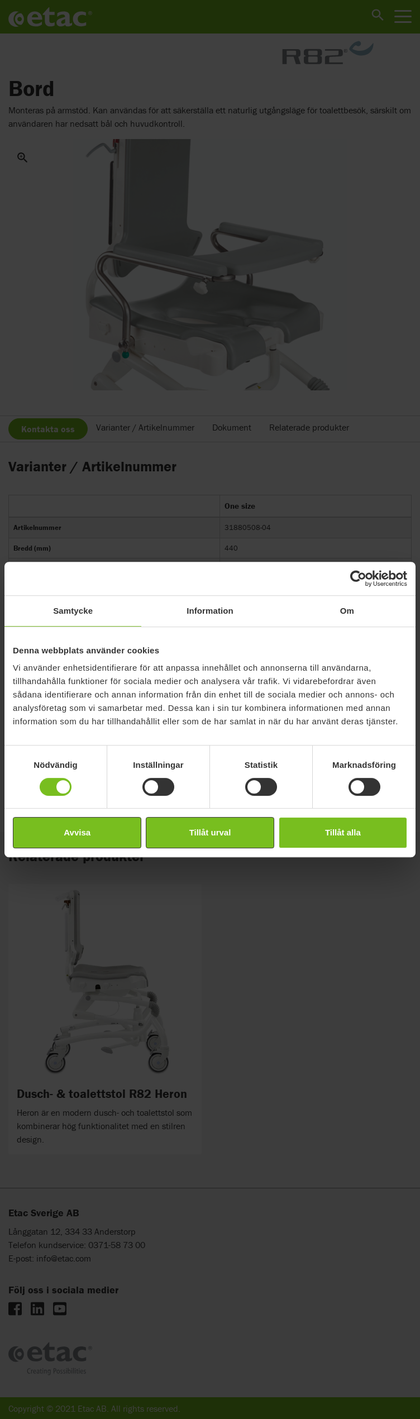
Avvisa (77, 832)
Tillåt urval (210, 832)
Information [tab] (210, 610)
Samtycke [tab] (73, 610)
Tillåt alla (343, 832)
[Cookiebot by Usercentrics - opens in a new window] (358, 578)
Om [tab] (347, 610)
